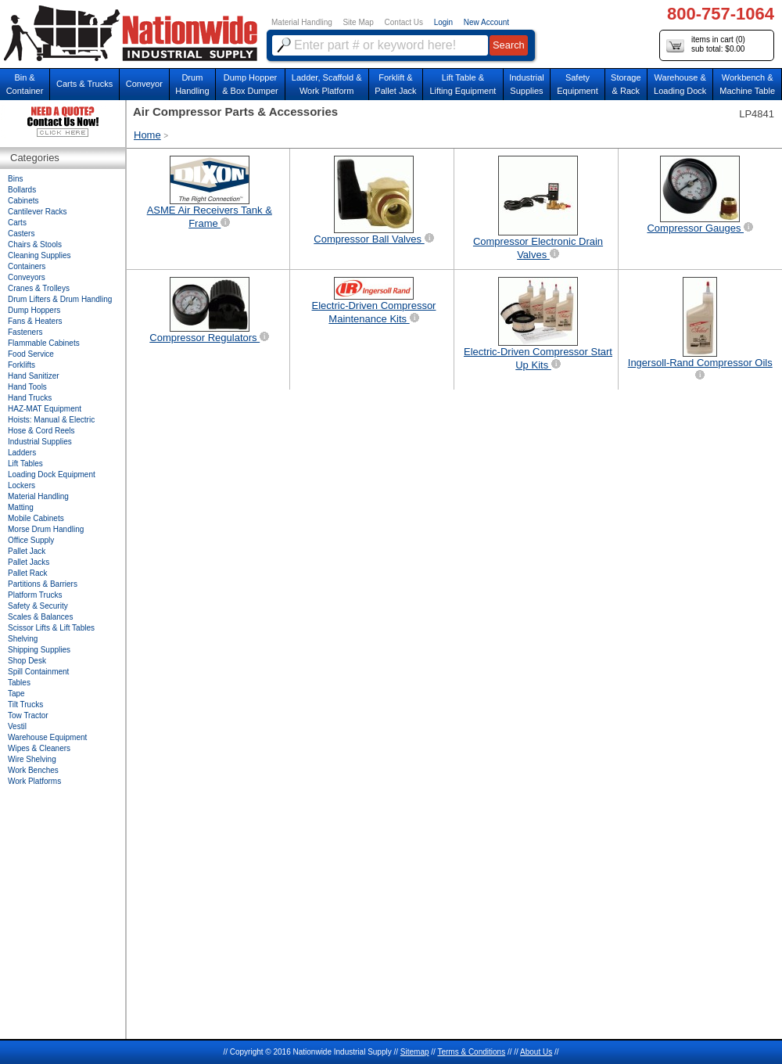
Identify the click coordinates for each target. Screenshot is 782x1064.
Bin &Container (25, 84)
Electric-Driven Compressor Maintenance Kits (374, 301)
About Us (536, 1052)
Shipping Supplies (39, 649)
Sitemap (414, 1052)
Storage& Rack (626, 84)
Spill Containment (38, 671)
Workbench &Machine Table (747, 84)
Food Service (31, 354)
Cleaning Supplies (39, 255)
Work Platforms (34, 781)
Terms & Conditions (471, 1052)
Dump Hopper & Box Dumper (250, 84)
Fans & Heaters (35, 321)
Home (147, 135)
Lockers (21, 485)
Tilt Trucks (25, 704)
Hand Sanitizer (33, 376)
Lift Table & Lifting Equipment (462, 84)
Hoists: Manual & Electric (51, 419)
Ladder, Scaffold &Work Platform (327, 84)
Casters (21, 233)
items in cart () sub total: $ (705, 45)
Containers (26, 266)
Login (443, 22)
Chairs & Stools (35, 244)
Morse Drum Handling (46, 529)
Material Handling (301, 22)
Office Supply (31, 540)
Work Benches (33, 770)
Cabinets (23, 200)
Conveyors (26, 277)
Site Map (358, 22)
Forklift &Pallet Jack (395, 84)
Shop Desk (27, 660)
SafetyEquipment (577, 84)
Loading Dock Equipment (51, 474)
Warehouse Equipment (47, 737)
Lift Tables (25, 463)
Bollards (22, 189)
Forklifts (21, 365)
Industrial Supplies (40, 441)
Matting (21, 507)
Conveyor (144, 83)
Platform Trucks (35, 595)
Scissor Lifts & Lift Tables (51, 628)
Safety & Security (38, 606)
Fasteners (25, 332)
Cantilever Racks (37, 211)
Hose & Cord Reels (41, 430)
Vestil (17, 726)
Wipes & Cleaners (39, 748)
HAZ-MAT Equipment (44, 408)
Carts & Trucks (84, 83)
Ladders (22, 452)
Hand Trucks (30, 398)
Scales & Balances (40, 617)
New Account (486, 22)
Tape (16, 693)
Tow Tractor (28, 715)
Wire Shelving (32, 759)
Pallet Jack (26, 551)
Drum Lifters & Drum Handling (60, 299)
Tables (19, 682)
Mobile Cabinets (36, 518)
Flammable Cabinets (44, 343)
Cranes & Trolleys (39, 288)
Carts (17, 222)
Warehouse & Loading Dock (680, 84)
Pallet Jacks (28, 562)
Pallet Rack (28, 573)
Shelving (23, 638)
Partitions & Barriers (42, 584)
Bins (15, 178)
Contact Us (404, 22)
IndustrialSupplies (526, 84)
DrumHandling (192, 84)
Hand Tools (27, 387)
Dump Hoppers (34, 310)
